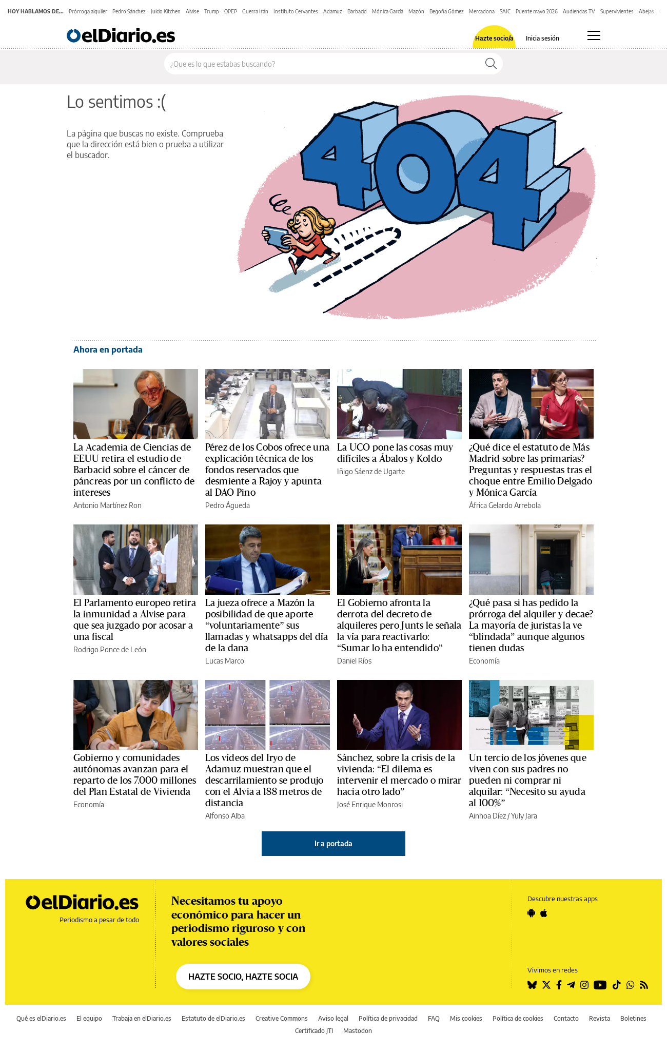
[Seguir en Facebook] (559, 984)
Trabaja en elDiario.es (141, 1018)
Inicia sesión (542, 38)
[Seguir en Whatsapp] (630, 984)
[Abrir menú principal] (593, 35)
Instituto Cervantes (295, 11)
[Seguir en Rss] (644, 984)
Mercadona (482, 11)
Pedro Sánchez (129, 11)
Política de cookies (518, 1018)
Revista (599, 1018)
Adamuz (332, 11)
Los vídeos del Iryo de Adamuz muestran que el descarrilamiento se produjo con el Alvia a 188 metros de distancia (264, 780)
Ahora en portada (108, 349)
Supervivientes (617, 11)
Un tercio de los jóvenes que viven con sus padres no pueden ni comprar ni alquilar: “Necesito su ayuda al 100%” (527, 780)
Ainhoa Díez (487, 815)
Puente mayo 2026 (537, 11)
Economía (484, 660)
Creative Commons (282, 1018)
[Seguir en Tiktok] (616, 984)
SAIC (505, 11)
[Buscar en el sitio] (322, 63)
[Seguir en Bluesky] (532, 984)
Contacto (566, 1018)
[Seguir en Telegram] (571, 984)
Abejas (646, 11)
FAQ (434, 1018)
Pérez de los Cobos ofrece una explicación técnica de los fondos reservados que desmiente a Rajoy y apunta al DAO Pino (267, 470)
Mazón (416, 11)
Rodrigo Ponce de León (109, 649)
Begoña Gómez (446, 11)
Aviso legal (333, 1018)
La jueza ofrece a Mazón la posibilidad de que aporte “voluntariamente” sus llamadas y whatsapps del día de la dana (266, 625)
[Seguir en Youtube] (600, 984)
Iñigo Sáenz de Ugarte (371, 471)
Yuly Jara (524, 815)
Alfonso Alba (225, 815)
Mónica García (387, 11)
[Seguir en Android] (531, 913)
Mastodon (357, 1031)
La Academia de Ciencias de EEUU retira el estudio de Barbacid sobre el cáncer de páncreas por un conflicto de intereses (133, 470)
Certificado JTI (314, 1031)
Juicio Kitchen (166, 11)
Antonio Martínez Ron (107, 505)
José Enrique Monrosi (370, 804)
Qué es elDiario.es (41, 1018)
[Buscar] (491, 63)
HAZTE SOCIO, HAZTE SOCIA (243, 976)
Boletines (633, 1018)
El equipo (89, 1018)
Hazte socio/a (494, 38)
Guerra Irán (255, 11)
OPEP (230, 11)
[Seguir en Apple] (543, 913)
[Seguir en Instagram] (584, 984)
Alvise (192, 11)
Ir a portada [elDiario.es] (333, 843)
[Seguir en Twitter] (546, 984)
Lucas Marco (224, 660)
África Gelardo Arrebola (505, 505)
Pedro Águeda (227, 505)
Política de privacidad (388, 1018)
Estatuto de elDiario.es (213, 1018)
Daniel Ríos (354, 660)
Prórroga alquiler (88, 11)
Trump (211, 11)
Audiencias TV (579, 11)
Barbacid (357, 11)
